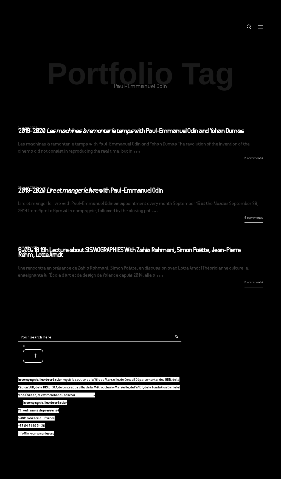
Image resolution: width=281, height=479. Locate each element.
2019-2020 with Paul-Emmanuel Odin (90, 191)
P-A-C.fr (86, 395)
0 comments (254, 158)
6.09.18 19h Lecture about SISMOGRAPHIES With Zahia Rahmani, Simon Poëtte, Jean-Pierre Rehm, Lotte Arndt (129, 253)
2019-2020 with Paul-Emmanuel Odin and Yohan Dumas (131, 131)
